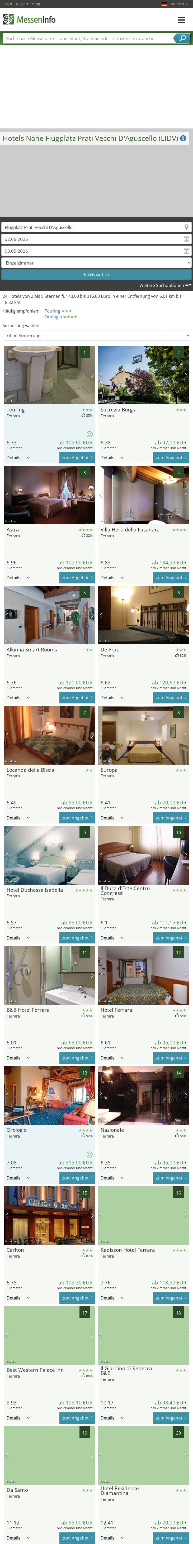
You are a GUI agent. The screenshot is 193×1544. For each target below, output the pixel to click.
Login (7, 3)
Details (18, 458)
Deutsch (179, 3)
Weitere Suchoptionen (161, 285)
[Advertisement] (96, 89)
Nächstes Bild (92, 375)
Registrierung (28, 3)
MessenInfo (29, 19)
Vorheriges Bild (7, 375)
